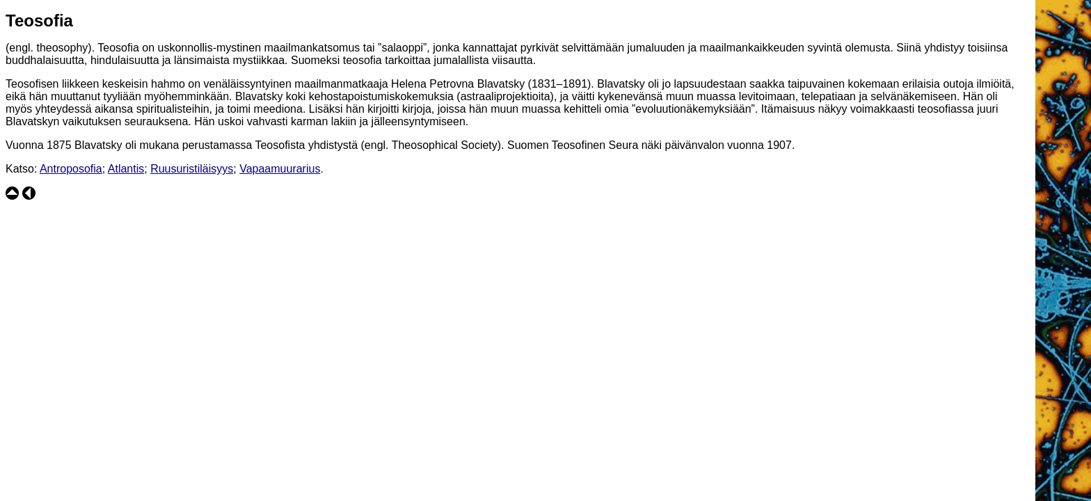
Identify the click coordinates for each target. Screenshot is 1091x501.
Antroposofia (71, 169)
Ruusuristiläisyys (191, 169)
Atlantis (126, 169)
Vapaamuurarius (279, 169)
